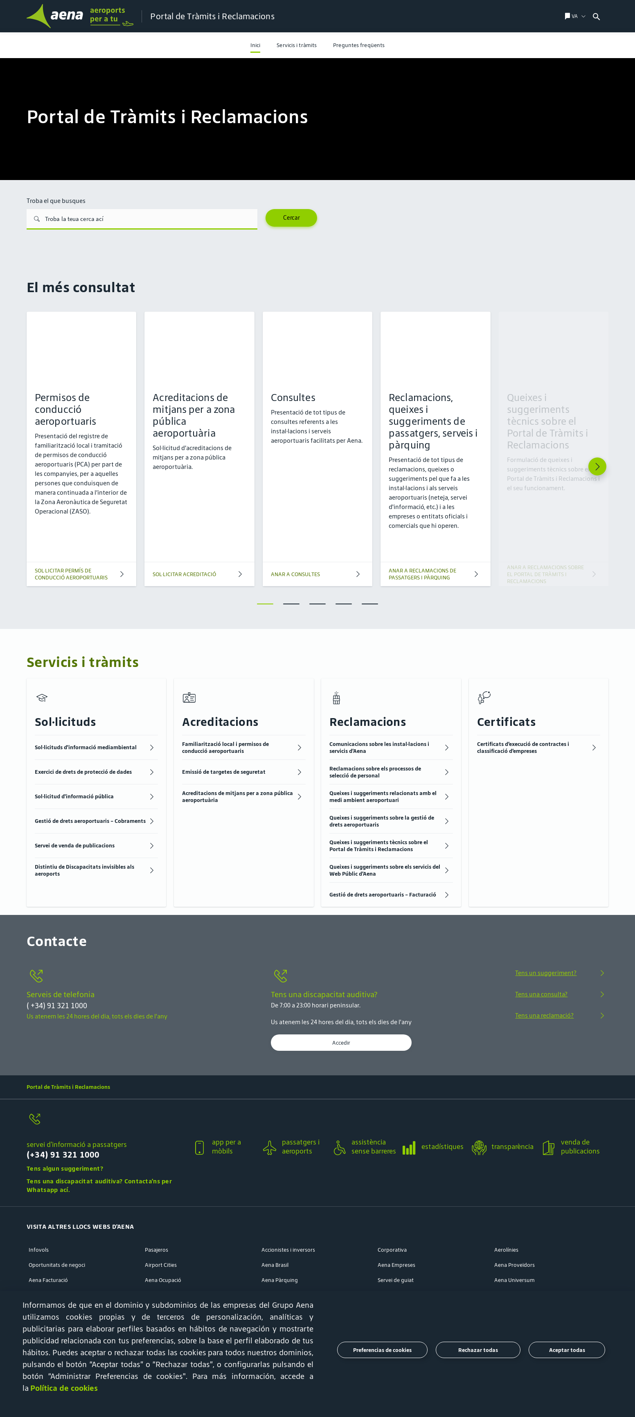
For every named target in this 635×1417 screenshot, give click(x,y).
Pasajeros (156, 1249)
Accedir (341, 1042)
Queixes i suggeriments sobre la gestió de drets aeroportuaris (381, 821)
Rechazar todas (478, 1350)
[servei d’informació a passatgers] (106, 1124)
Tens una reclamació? (544, 1015)
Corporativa (392, 1249)
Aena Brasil (274, 1265)
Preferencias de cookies (382, 1350)
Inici (255, 45)
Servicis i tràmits (297, 45)
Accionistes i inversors (288, 1249)
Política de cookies (64, 1388)
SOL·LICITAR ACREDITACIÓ (184, 574)
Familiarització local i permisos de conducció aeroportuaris (225, 748)
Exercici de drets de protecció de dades (83, 771)
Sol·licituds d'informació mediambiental (86, 747)
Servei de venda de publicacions (75, 845)
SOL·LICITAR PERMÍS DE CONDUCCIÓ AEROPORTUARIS (71, 574)
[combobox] (612, 16)
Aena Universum (514, 1280)
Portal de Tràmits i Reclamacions (68, 1087)
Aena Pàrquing (279, 1280)
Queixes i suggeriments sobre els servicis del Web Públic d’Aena (384, 870)
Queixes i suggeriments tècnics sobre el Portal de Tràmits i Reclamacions (378, 846)
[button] (106, 1142)
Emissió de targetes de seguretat (224, 771)
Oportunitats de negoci (57, 1265)
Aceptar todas (567, 1350)
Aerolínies (506, 1249)
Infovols (39, 1249)
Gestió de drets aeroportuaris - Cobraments (90, 821)
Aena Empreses (396, 1265)
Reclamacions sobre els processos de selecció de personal (375, 772)
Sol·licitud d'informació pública (74, 796)
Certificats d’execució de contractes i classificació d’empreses (523, 748)
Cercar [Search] (291, 217)
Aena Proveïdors (514, 1265)
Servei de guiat (396, 1280)
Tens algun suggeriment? (65, 1168)
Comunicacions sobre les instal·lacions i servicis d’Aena (379, 748)
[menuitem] (255, 45)
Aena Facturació (48, 1280)
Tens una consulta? (541, 994)
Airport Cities (161, 1265)
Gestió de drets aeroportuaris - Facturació (382, 894)
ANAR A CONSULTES (295, 574)
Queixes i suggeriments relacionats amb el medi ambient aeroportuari (383, 797)
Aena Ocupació (163, 1280)
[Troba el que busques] (142, 219)
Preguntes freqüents (359, 45)
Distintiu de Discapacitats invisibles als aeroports (84, 870)
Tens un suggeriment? (545, 973)
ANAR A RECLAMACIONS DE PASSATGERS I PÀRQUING (422, 574)
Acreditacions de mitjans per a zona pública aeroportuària (237, 797)
